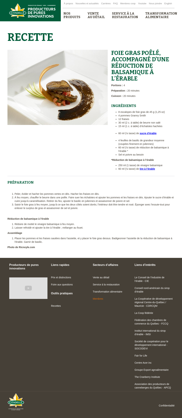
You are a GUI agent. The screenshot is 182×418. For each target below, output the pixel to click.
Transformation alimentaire (107, 291)
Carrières (106, 3)
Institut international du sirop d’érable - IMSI (150, 332)
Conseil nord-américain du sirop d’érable (152, 290)
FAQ (115, 3)
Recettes (56, 305)
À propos (68, 3)
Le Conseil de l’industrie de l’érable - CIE (149, 279)
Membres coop (128, 3)
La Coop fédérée (144, 313)
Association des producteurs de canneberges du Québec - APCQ (153, 386)
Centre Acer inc (143, 362)
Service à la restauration (106, 284)
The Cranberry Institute (147, 377)
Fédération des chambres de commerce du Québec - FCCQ (151, 322)
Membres (98, 298)
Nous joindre (155, 3)
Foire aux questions (62, 284)
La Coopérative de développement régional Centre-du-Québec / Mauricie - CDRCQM (154, 302)
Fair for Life (141, 355)
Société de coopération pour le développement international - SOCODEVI (151, 345)
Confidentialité (167, 405)
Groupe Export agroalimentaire (151, 369)
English (168, 3)
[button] (72, 15)
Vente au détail (101, 277)
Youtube (142, 3)
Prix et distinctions (61, 277)
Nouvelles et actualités (87, 3)
